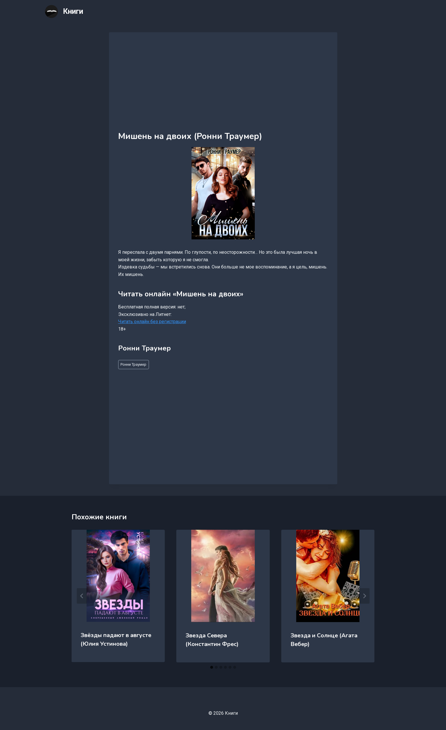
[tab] (211, 667)
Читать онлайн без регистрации (152, 321)
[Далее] (364, 596)
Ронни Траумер (133, 364)
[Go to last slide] (82, 596)
